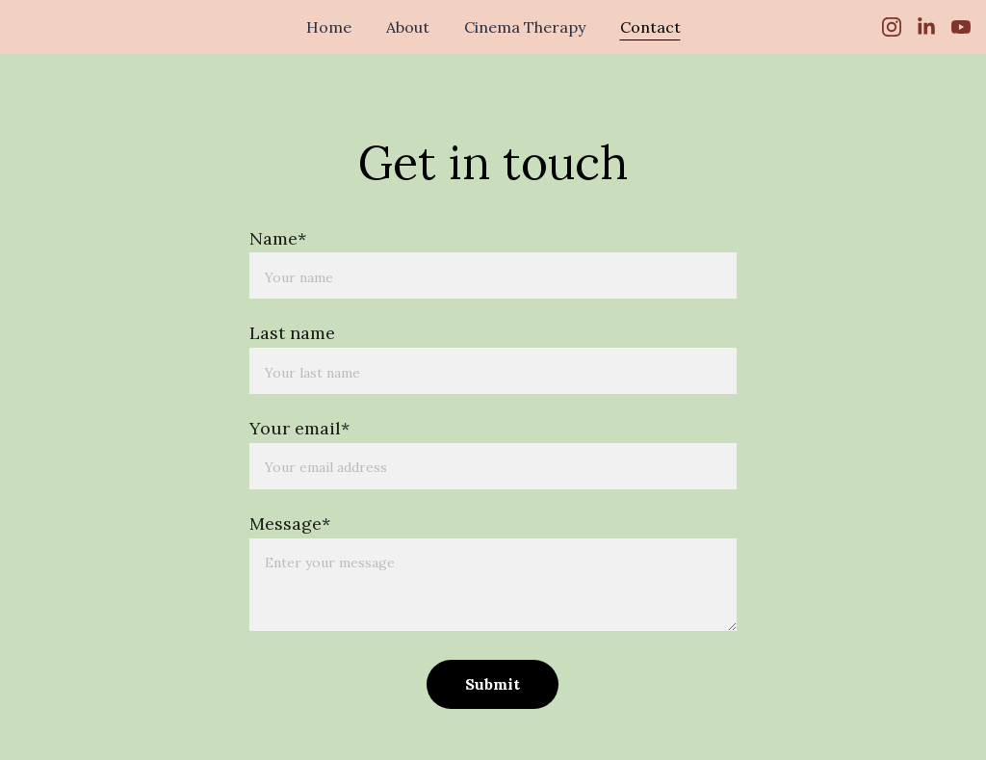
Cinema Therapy (524, 27)
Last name (292, 333)
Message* (289, 523)
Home (328, 27)
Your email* (299, 428)
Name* (277, 238)
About (407, 27)
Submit (492, 684)
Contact (650, 27)
